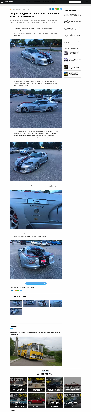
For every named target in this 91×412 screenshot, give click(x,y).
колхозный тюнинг (25, 287)
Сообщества (46, 1)
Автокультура (37, 1)
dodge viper (17, 287)
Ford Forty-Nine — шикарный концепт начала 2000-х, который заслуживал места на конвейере (72, 21)
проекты (87, 1)
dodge (12, 287)
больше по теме (45, 370)
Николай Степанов (17, 9)
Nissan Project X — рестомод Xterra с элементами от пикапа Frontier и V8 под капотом (72, 35)
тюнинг (32, 287)
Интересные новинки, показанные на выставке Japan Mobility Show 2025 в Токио (72, 15)
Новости (28, 1)
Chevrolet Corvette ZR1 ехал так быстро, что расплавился (72, 41)
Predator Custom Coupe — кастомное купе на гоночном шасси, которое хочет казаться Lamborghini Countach (72, 28)
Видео (53, 1)
